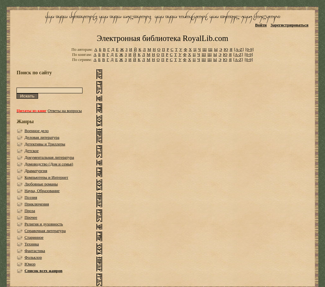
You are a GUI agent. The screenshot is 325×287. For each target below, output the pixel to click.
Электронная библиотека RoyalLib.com (162, 38)
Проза (29, 210)
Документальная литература (49, 157)
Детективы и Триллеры (44, 144)
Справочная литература (45, 230)
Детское (31, 150)
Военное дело (36, 130)
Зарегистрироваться (289, 25)
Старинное (33, 237)
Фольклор (33, 257)
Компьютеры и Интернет (46, 177)
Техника (31, 244)
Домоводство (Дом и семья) (48, 164)
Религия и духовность (43, 224)
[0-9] (249, 49)
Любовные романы (41, 184)
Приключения (36, 204)
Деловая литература (41, 137)
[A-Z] (238, 49)
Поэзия (30, 197)
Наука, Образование (42, 190)
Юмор (30, 264)
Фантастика (34, 250)
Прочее (30, 217)
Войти (261, 25)
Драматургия (35, 170)
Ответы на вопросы (65, 110)
